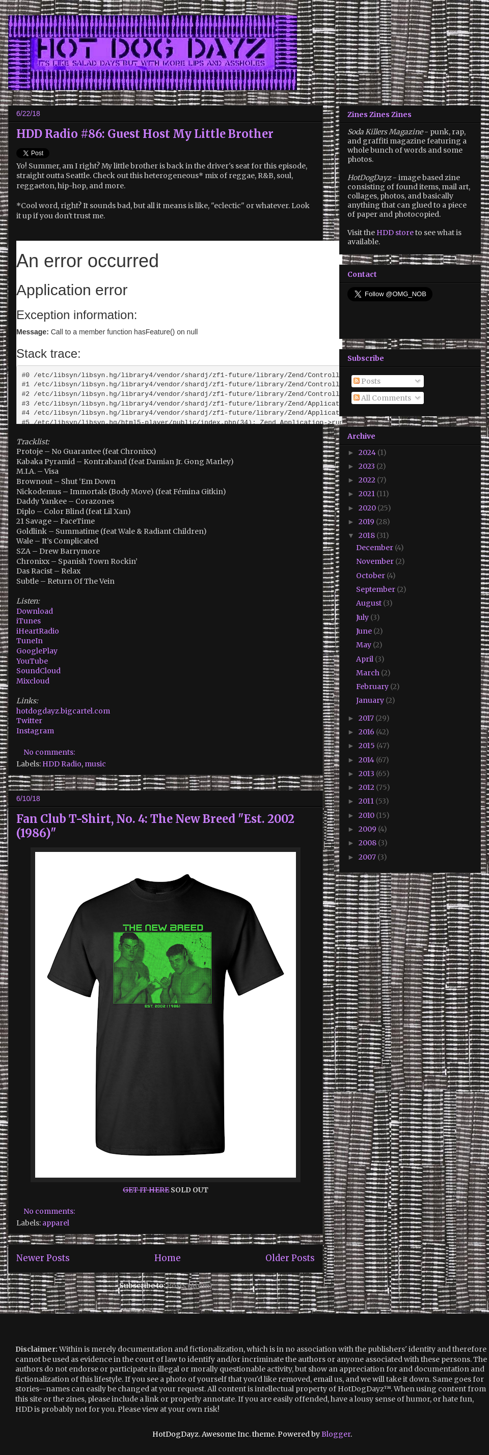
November (375, 561)
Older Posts (290, 1258)
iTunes (28, 620)
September (376, 589)
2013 (367, 773)
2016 (367, 731)
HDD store (395, 232)
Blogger (335, 1434)
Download (34, 611)
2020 (368, 507)
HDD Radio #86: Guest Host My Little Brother (145, 134)
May (364, 644)
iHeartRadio (37, 631)
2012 (367, 787)
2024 (368, 452)
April (365, 659)
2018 (367, 535)
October (371, 575)
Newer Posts (43, 1258)
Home (167, 1258)
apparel (55, 1223)
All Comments (382, 398)
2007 (368, 857)
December (375, 547)
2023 (367, 466)
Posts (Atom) (189, 1285)
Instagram (35, 730)
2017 (367, 718)
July (363, 617)
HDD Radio (62, 763)
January (371, 700)
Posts (367, 381)
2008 (368, 842)
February (373, 686)
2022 (368, 479)
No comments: (49, 752)
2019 (367, 521)
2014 (367, 759)
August (369, 603)
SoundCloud (38, 670)
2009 (368, 829)
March (368, 672)
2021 (367, 493)
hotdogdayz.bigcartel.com (63, 711)
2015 (367, 745)
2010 (367, 815)
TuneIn (29, 640)
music (95, 763)
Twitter (29, 720)
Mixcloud (32, 681)
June (364, 631)
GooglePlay (37, 650)
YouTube (32, 661)
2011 (367, 801)
